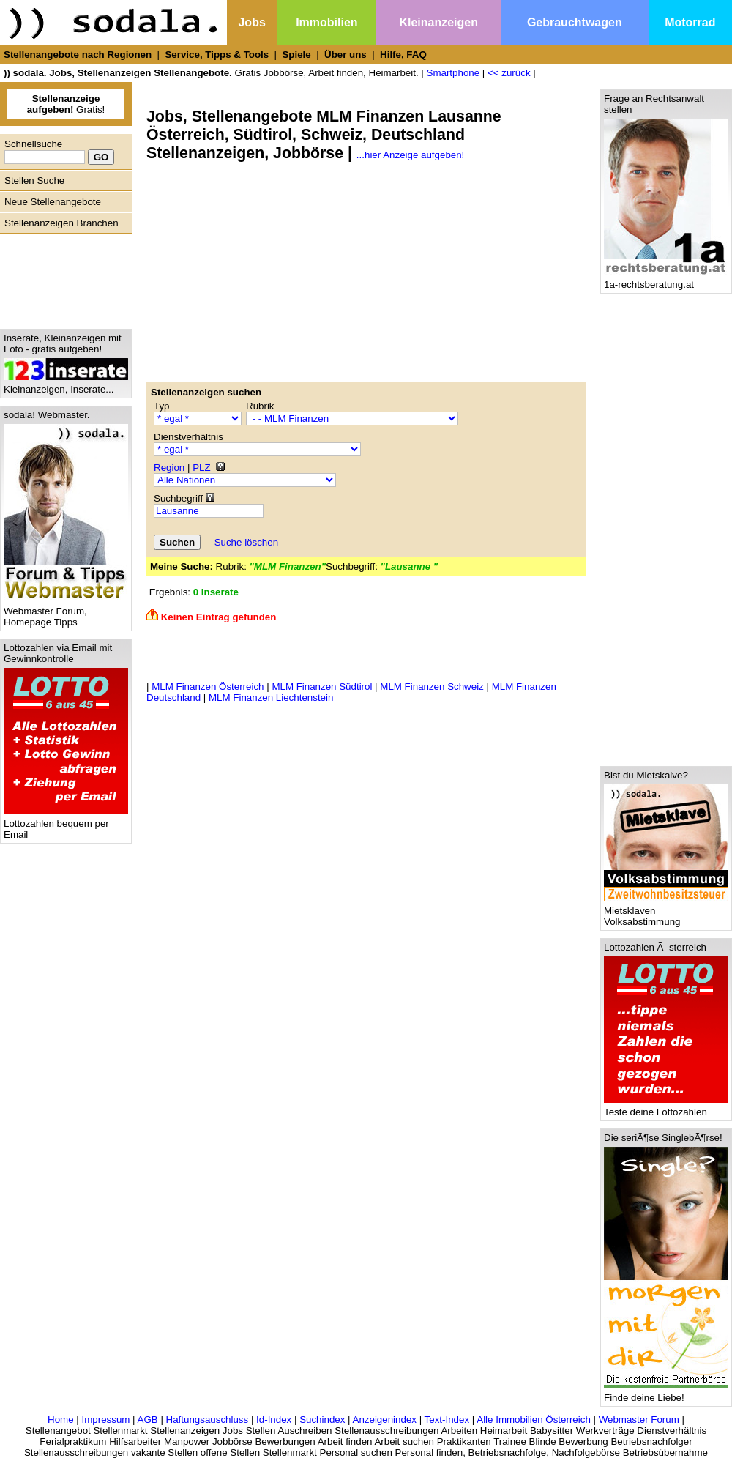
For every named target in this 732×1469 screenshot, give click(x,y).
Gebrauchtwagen (574, 22)
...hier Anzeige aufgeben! (410, 154)
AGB (148, 1419)
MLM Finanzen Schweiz (431, 686)
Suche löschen (246, 542)
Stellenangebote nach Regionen (78, 54)
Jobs (251, 22)
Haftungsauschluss (207, 1419)
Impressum (105, 1419)
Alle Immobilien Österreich (534, 1419)
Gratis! (66, 104)
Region (169, 467)
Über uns (345, 54)
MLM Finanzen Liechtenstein (271, 697)
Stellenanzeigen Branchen (61, 222)
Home (61, 1419)
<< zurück (509, 72)
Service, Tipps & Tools (217, 54)
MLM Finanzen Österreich (208, 686)
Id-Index (273, 1419)
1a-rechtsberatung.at (666, 280)
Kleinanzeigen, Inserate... (66, 385)
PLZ (201, 467)
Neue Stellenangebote (52, 201)
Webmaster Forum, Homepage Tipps (66, 612)
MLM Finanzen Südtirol (322, 686)
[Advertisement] (62, 277)
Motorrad (690, 22)
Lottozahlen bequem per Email (66, 824)
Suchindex (322, 1419)
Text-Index (447, 1419)
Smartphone (453, 72)
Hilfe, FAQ (403, 54)
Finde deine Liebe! (666, 1393)
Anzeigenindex (385, 1419)
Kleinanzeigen (438, 22)
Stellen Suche (34, 180)
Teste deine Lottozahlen (666, 1107)
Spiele (296, 54)
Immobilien (326, 22)
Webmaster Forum (639, 1419)
